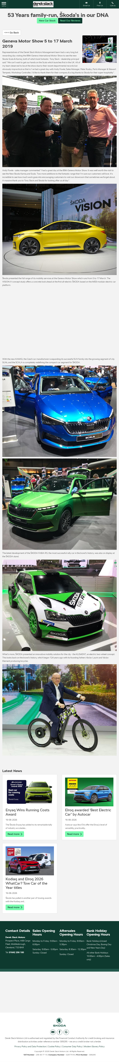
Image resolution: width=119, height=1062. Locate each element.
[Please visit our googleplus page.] (66, 1033)
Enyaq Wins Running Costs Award (27, 812)
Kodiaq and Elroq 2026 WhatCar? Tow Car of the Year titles (26, 883)
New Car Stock (47, 20)
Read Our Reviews (70, 20)
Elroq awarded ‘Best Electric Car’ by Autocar (88, 812)
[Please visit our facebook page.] (59, 1033)
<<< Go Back (11, 32)
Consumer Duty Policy (72, 1047)
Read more (15, 834)
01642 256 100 (16, 952)
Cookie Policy (54, 1047)
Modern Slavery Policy (94, 1047)
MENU (4, 4)
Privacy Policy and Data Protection (30, 1047)
